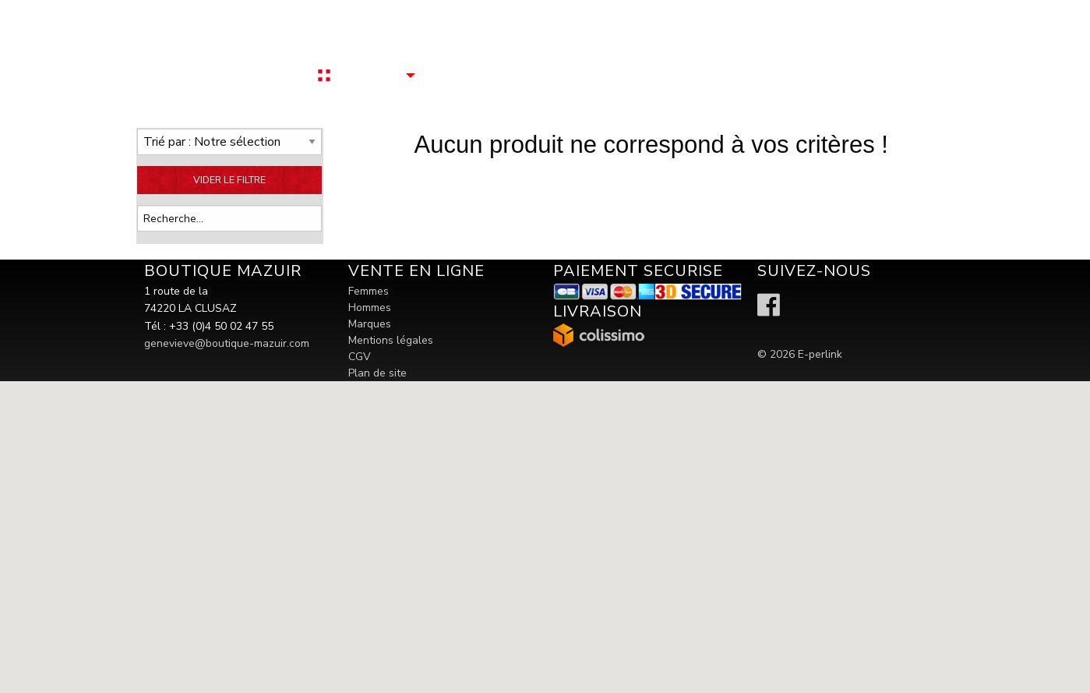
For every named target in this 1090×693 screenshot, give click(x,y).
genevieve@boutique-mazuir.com (226, 343)
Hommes (369, 307)
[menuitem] (383, 75)
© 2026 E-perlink (799, 354)
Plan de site (377, 373)
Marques (369, 323)
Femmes (368, 291)
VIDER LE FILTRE (229, 179)
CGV (359, 356)
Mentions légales (390, 340)
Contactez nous (473, 75)
